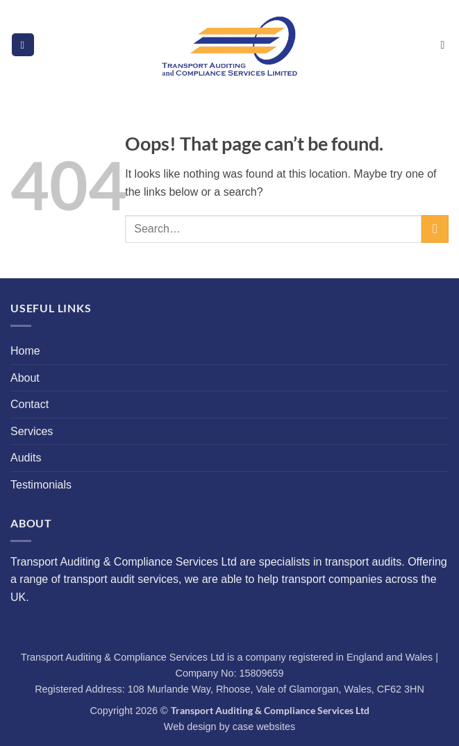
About (25, 378)
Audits (25, 458)
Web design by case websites (229, 726)
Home (25, 351)
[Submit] (435, 228)
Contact (29, 404)
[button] (23, 44)
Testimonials (41, 485)
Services (31, 431)
